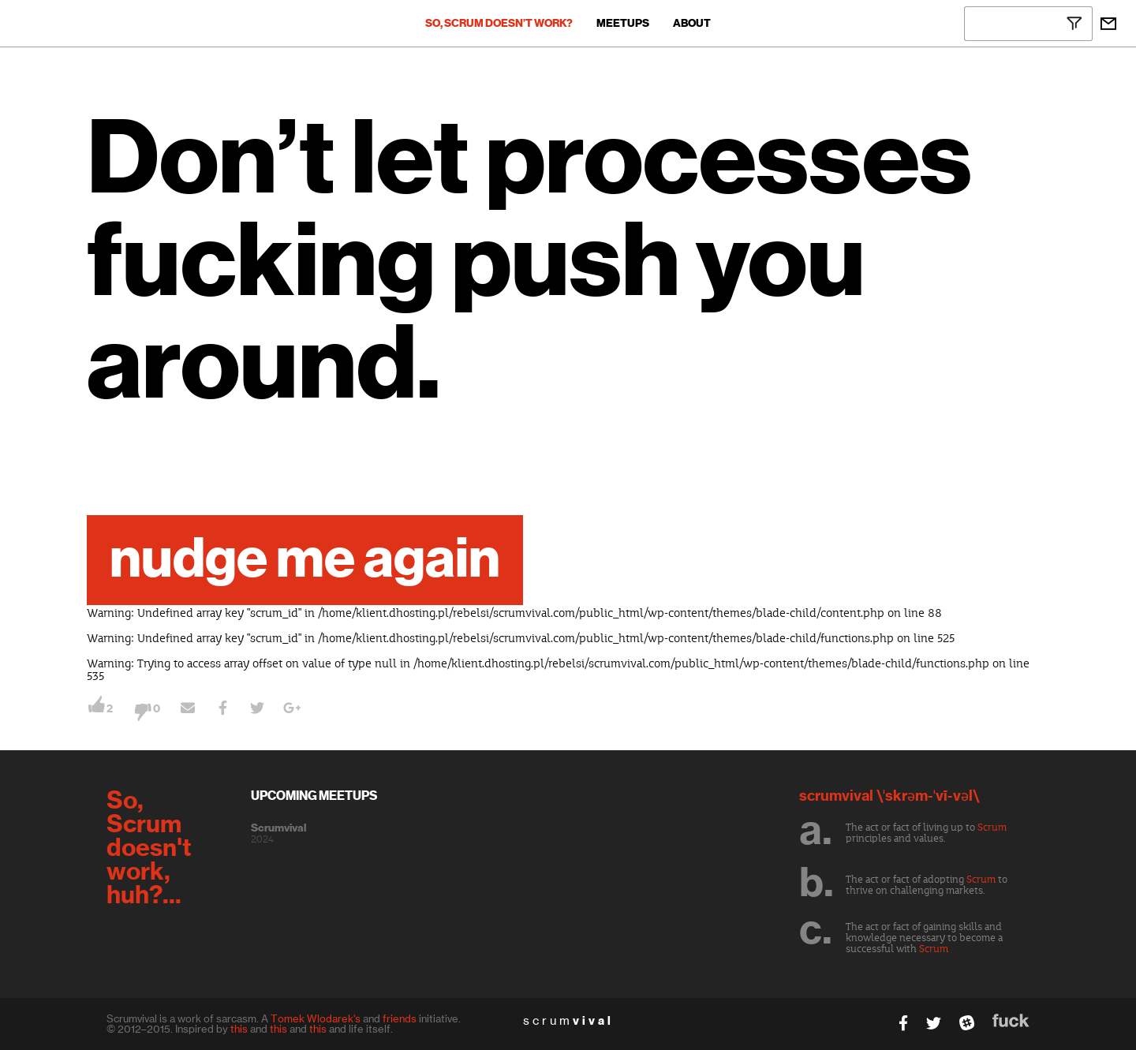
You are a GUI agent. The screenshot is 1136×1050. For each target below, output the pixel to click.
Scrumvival (278, 828)
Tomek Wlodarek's (316, 1018)
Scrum (992, 827)
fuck (1011, 1020)
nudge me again (305, 560)
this (239, 1028)
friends (400, 1018)
